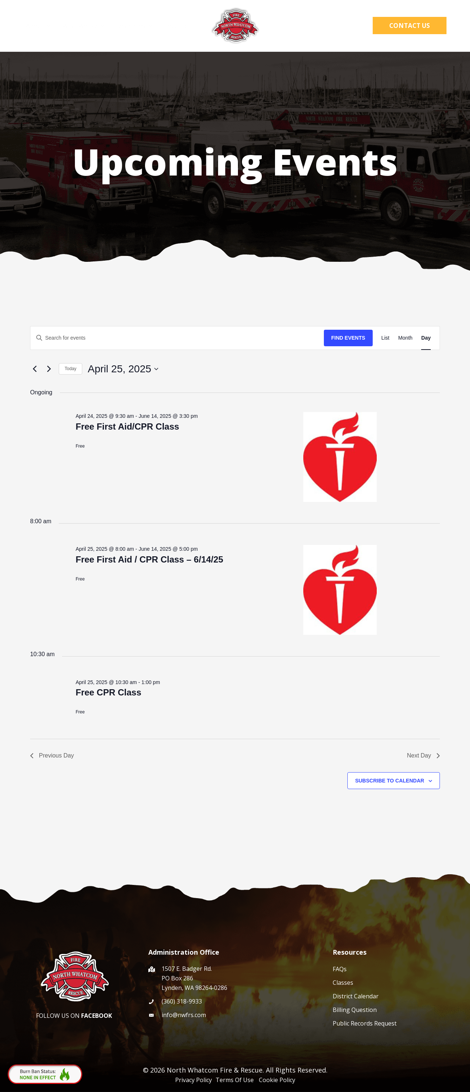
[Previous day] (34, 369)
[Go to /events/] (394, 996)
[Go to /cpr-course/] (394, 982)
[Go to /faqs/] (394, 969)
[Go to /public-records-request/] (394, 1023)
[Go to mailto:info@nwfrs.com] (233, 1015)
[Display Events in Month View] (405, 338)
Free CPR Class (108, 692)
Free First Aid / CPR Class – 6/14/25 (149, 559)
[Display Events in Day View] (426, 338)
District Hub (324, 26)
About (40, 26)
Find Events (348, 338)
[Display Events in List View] (386, 338)
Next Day (423, 755)
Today (70, 368)
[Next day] (48, 369)
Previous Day (52, 755)
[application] (48, 26)
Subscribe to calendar (389, 781)
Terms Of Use (236, 1080)
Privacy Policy (194, 1080)
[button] (361, 25)
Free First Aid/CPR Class (127, 426)
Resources (135, 26)
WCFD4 (283, 26)
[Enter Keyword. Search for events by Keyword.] (177, 338)
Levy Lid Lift (181, 26)
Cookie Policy (277, 1080)
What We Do (84, 26)
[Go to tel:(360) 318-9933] (233, 1001)
